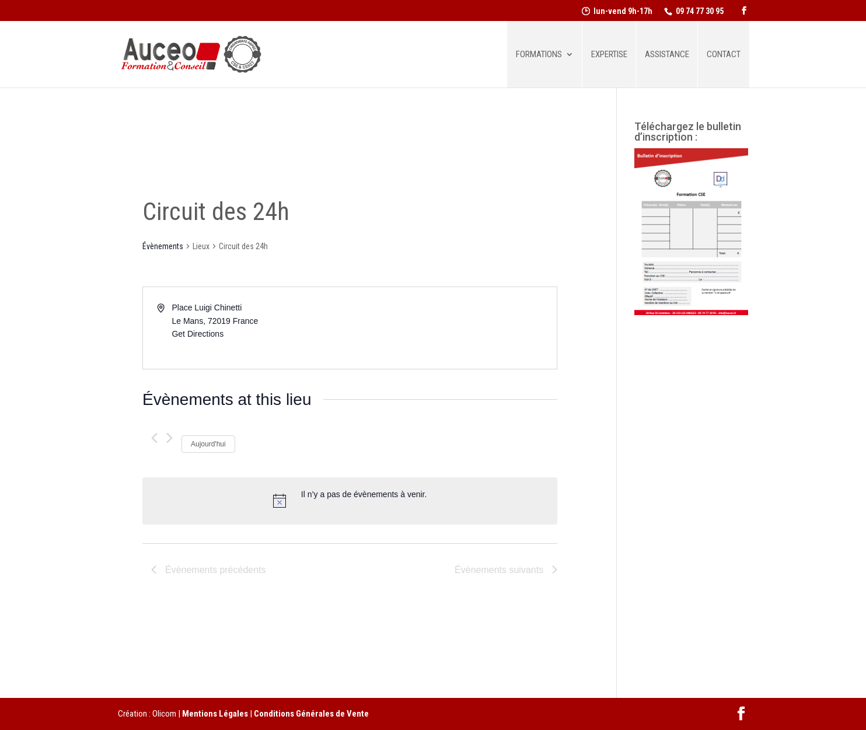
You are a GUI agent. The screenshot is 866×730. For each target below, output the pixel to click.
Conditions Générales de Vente (311, 713)
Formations (539, 55)
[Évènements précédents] (154, 437)
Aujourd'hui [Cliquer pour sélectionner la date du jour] (208, 444)
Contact (724, 55)
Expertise (609, 55)
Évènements (162, 246)
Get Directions (198, 333)
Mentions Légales (215, 713)
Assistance (667, 55)
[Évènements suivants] (169, 437)
